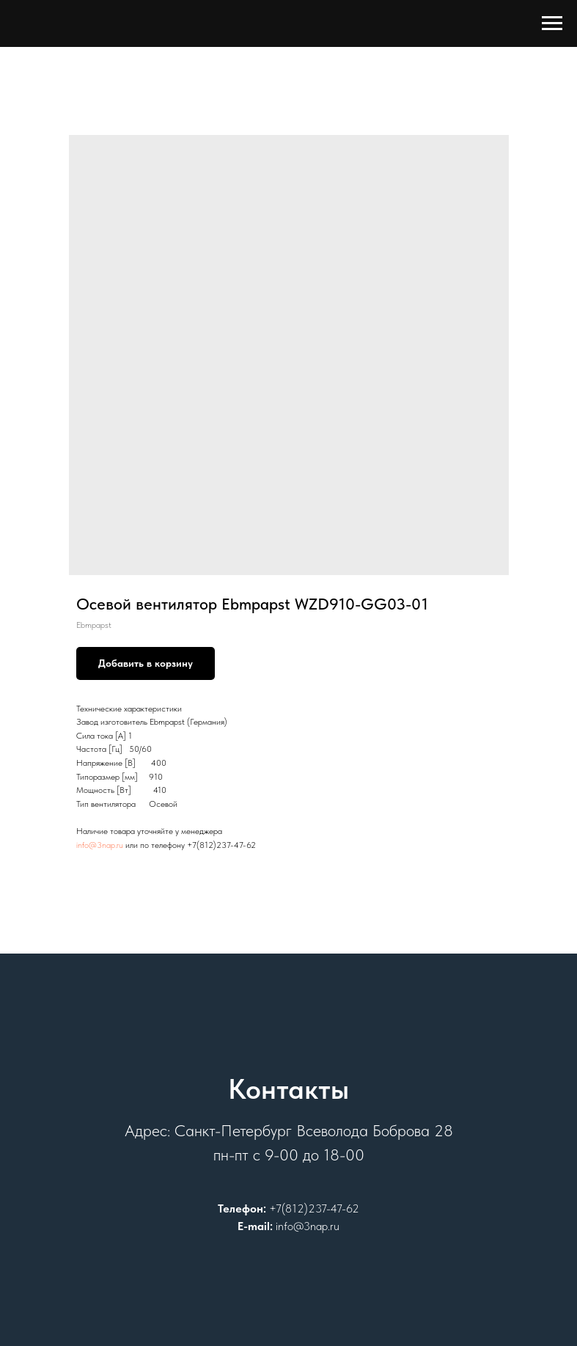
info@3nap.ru (99, 845)
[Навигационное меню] (552, 23)
